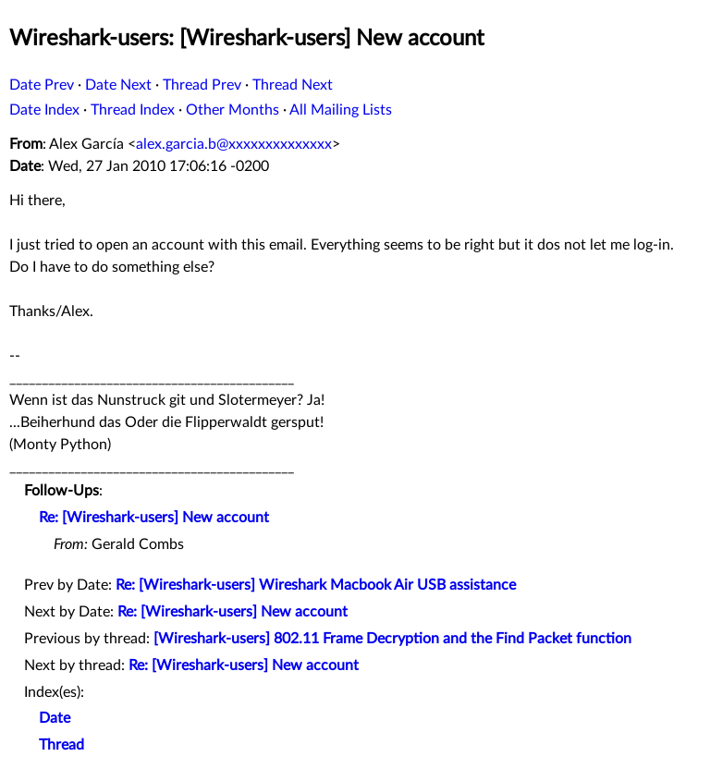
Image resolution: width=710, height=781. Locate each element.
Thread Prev (202, 85)
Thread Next (292, 85)
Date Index (44, 110)
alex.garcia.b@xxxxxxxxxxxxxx (234, 144)
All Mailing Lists (340, 110)
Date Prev (41, 85)
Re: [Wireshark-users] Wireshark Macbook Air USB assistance (316, 585)
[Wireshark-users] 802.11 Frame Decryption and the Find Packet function (392, 638)
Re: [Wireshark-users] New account (154, 517)
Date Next (118, 85)
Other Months (232, 110)
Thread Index (133, 110)
